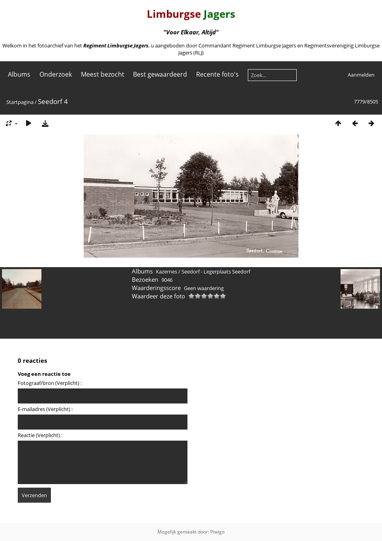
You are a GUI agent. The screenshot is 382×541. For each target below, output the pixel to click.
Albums (19, 74)
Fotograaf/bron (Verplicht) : (50, 382)
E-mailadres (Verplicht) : (45, 409)
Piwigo (217, 531)
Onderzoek (55, 74)
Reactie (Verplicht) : (40, 435)
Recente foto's (217, 74)
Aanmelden (361, 74)
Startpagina (20, 102)
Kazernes (166, 271)
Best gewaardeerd (160, 74)
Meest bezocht (102, 74)
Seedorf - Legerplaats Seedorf (216, 271)
